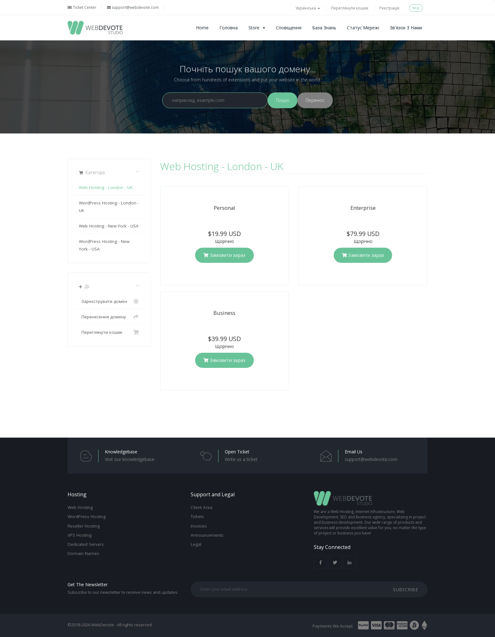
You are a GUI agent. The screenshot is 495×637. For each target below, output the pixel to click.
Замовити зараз (224, 255)
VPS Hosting (80, 535)
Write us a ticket (241, 459)
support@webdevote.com (133, 7)
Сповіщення (288, 28)
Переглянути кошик (349, 8)
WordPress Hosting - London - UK (109, 206)
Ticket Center (82, 7)
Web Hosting (80, 507)
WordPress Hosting (87, 516)
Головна (228, 28)
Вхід (416, 8)
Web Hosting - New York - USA (109, 226)
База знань (324, 28)
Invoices (199, 526)
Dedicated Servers (86, 544)
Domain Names (83, 553)
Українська (307, 8)
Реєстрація (389, 8)
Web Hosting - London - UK (106, 187)
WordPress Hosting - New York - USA (104, 245)
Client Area (201, 507)
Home (202, 28)
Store (256, 28)
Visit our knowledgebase (129, 459)
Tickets (197, 516)
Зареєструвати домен (109, 301)
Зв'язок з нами (406, 28)
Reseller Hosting (84, 526)
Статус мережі (363, 28)
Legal (196, 544)
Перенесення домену (109, 317)
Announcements (207, 535)
